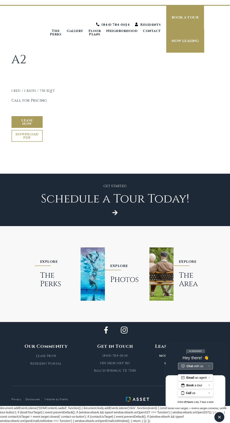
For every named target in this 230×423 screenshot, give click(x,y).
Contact (152, 31)
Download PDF (27, 136)
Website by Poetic (56, 399)
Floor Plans (94, 32)
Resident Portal (46, 363)
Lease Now (27, 122)
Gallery (75, 31)
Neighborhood (121, 31)
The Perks (56, 32)
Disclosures (32, 399)
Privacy (16, 399)
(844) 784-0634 (115, 355)
